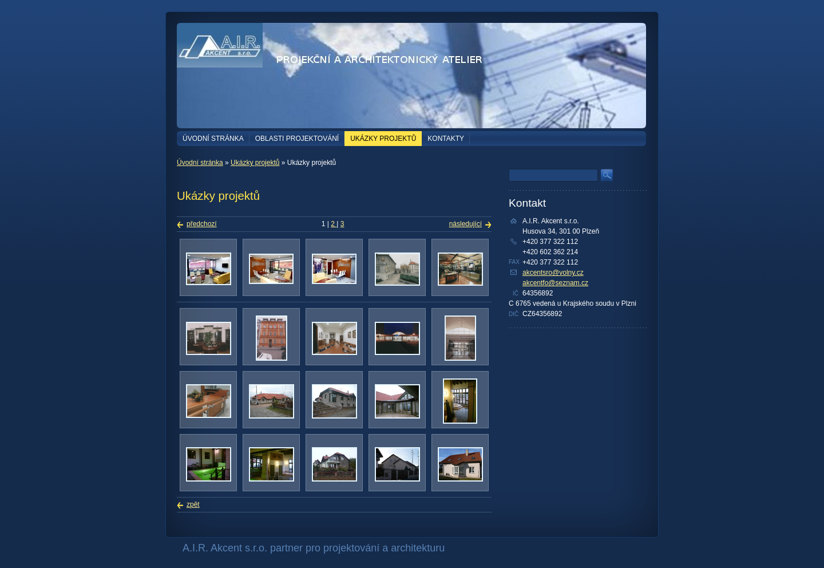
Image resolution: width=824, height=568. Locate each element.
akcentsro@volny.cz (553, 273)
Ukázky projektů (383, 139)
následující (465, 224)
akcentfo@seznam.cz (555, 283)
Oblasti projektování (297, 139)
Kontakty (445, 139)
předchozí (202, 224)
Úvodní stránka (213, 139)
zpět (193, 504)
